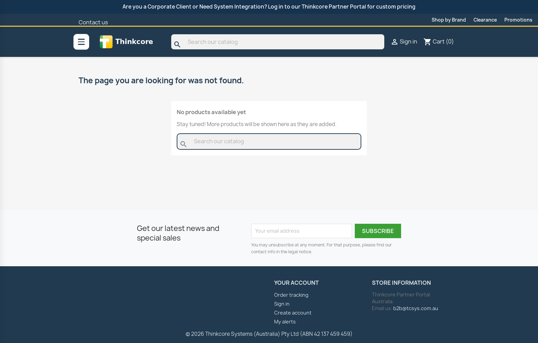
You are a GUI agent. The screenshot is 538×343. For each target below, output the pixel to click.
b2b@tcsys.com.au (415, 308)
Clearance (485, 20)
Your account (296, 282)
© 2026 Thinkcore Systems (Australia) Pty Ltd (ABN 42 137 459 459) (269, 334)
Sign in (282, 304)
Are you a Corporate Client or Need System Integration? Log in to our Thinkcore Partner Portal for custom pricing (269, 6)
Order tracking (291, 295)
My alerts (285, 321)
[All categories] (81, 42)
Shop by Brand (449, 20)
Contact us (93, 22)
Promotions (518, 20)
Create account (293, 312)
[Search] (278, 42)
